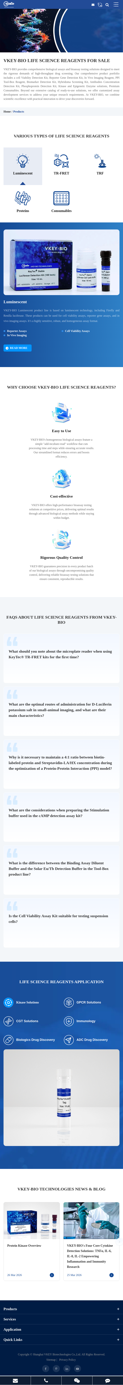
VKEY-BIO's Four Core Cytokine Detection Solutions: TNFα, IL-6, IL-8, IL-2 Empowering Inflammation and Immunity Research (90, 1256)
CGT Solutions (21, 1022)
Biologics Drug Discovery (29, 1040)
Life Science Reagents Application (61, 982)
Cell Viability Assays (77, 331)
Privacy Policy (67, 1360)
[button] (119, 1241)
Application (61, 1329)
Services (61, 1319)
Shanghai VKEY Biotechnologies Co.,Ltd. (57, 1354)
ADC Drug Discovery (86, 1040)
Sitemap (51, 1360)
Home (7, 111)
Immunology (79, 1022)
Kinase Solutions (21, 1003)
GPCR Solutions (82, 1003)
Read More (16, 348)
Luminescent (15, 302)
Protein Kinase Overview (24, 1246)
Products (18, 111)
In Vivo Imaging (17, 335)
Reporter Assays (17, 331)
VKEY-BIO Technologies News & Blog (61, 1189)
